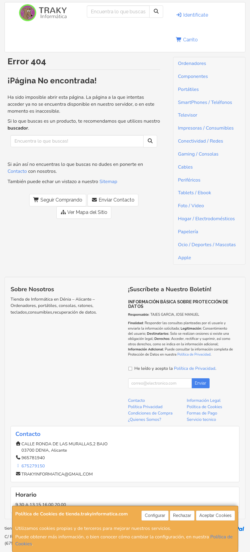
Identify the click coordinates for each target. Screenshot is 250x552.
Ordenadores (192, 63)
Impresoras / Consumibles (206, 128)
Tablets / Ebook (194, 192)
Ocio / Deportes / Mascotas (207, 244)
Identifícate (192, 15)
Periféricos (189, 180)
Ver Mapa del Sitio (83, 212)
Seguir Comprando (57, 200)
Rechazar (182, 515)
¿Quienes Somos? (144, 419)
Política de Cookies (204, 407)
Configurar (155, 515)
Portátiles (188, 89)
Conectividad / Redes (200, 141)
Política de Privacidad (193, 354)
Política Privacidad (145, 407)
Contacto (17, 171)
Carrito (187, 40)
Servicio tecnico (201, 419)
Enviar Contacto (112, 200)
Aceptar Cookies (215, 515)
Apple (184, 257)
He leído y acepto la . (175, 368)
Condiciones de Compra (150, 413)
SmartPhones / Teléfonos (205, 102)
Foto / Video (191, 205)
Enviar (200, 383)
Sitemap (108, 181)
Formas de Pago (202, 413)
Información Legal (203, 400)
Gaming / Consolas (198, 154)
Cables (185, 167)
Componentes (193, 76)
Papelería (188, 231)
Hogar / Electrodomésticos (206, 218)
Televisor (187, 115)
